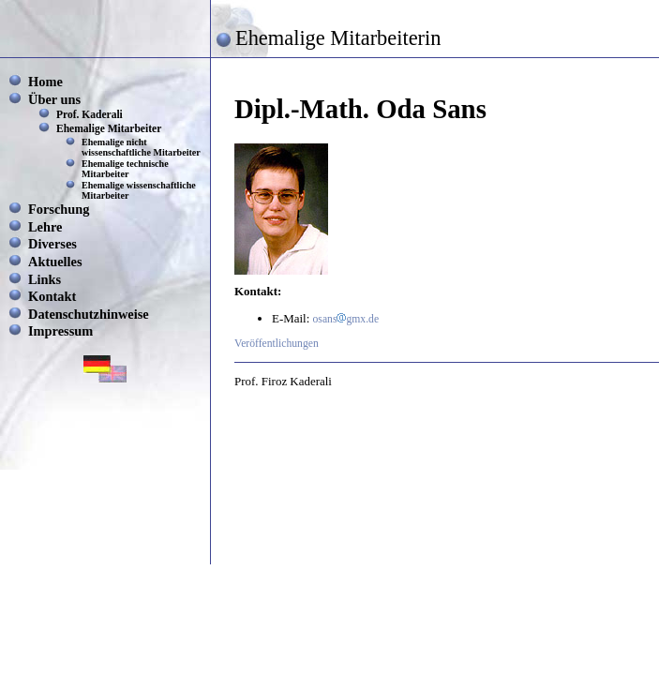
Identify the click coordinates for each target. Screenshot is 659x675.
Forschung (59, 209)
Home (45, 81)
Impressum (60, 330)
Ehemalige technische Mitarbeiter (125, 168)
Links (44, 279)
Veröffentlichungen (276, 344)
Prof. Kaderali (89, 114)
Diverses (52, 243)
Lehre (45, 226)
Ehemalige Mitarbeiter (108, 128)
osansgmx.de (346, 319)
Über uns (54, 99)
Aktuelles (55, 261)
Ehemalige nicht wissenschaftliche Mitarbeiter (141, 147)
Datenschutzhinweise (88, 314)
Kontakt (52, 296)
